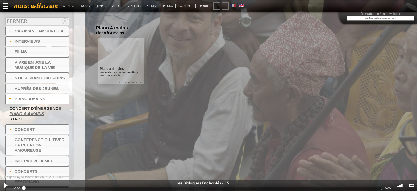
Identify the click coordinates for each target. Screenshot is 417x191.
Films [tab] (17, 51)
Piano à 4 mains (26, 113)
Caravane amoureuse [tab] (36, 31)
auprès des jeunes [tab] (33, 88)
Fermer (17, 21)
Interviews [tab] (24, 41)
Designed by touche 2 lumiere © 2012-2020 (33, 177)
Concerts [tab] (23, 171)
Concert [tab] (21, 129)
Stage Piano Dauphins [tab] (36, 78)
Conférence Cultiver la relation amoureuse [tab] (36, 145)
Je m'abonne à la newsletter (380, 14)
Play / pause (5, 185)
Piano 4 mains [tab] (26, 99)
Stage (16, 119)
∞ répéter (411, 185)
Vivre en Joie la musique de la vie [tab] (31, 65)
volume (400, 185)
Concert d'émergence (35, 108)
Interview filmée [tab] (30, 161)
